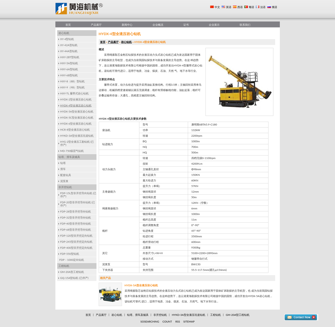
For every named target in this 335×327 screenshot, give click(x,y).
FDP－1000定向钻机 (71, 259)
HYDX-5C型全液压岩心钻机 (76, 117)
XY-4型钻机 (67, 39)
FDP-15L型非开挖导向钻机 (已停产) (78, 194)
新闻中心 (127, 24)
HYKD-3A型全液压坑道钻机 (77, 135)
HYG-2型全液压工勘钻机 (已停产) (77, 143)
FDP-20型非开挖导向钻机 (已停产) (77, 204)
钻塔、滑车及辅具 (69, 157)
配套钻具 (65, 175)
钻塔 (63, 163)
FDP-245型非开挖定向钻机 (76, 241)
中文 (217, 7)
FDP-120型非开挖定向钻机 (76, 235)
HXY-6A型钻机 (69, 69)
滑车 (63, 169)
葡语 (251, 7)
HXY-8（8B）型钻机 (72, 81)
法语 (263, 7)
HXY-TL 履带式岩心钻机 (74, 93)
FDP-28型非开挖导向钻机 (75, 211)
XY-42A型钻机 (68, 45)
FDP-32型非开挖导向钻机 (75, 217)
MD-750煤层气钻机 (72, 151)
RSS (177, 321)
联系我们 (245, 24)
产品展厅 (96, 24)
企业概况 (158, 24)
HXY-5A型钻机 (69, 63)
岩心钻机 (64, 33)
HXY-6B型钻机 (69, 75)
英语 (228, 7)
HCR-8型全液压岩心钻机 (75, 129)
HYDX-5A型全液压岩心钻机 (76, 111)
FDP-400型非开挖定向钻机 (76, 247)
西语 (240, 7)
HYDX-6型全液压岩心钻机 (76, 123)
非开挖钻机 (65, 187)
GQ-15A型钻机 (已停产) (74, 278)
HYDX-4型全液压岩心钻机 (76, 105)
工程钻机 (64, 266)
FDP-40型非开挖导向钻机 (75, 223)
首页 (68, 24)
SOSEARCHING (149, 321)
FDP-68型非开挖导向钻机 (75, 229)
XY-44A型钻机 (68, 51)
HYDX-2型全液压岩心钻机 (76, 99)
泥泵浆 (64, 181)
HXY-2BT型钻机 (70, 57)
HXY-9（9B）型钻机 (72, 87)
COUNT (167, 321)
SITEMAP (189, 321)
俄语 (274, 7)
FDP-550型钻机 (69, 253)
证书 (186, 24)
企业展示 (214, 24)
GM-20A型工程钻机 (72, 272)
